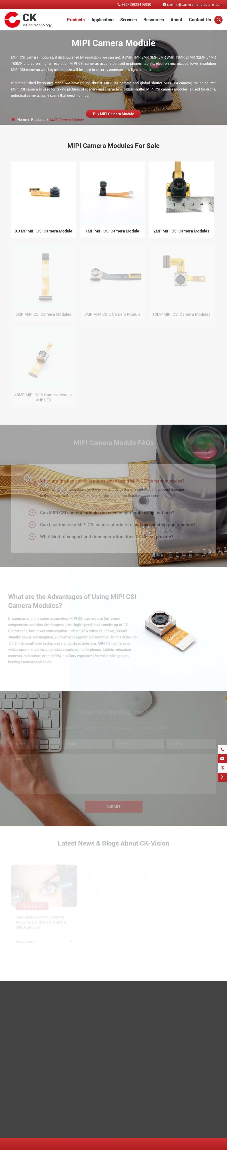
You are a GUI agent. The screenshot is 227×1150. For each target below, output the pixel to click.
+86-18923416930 (136, 4)
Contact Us (200, 19)
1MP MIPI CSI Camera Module (112, 231)
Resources (153, 19)
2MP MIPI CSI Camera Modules (181, 231)
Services (128, 19)
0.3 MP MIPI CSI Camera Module (43, 231)
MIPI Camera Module (66, 120)
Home (22, 120)
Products (76, 19)
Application (102, 19)
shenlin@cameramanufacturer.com (195, 4)
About (176, 19)
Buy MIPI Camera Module (113, 113)
